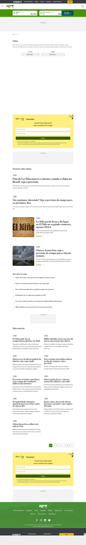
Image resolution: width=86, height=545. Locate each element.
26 (67, 445)
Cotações (29, 510)
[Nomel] (43, 129)
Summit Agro (68, 510)
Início (14, 34)
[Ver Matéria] (43, 184)
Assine (70, 1)
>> (71, 445)
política (42, 1)
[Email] (43, 133)
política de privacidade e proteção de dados (44, 144)
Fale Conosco (42, 514)
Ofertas (32, 514)
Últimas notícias (28, 1)
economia (48, 1)
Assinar (43, 138)
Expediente (52, 514)
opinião (36, 1)
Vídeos (50, 510)
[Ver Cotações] (67, 13)
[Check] (16, 141)
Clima (36, 510)
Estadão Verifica (57, 1)
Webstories (58, 510)
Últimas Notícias (18, 510)
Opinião (43, 510)
